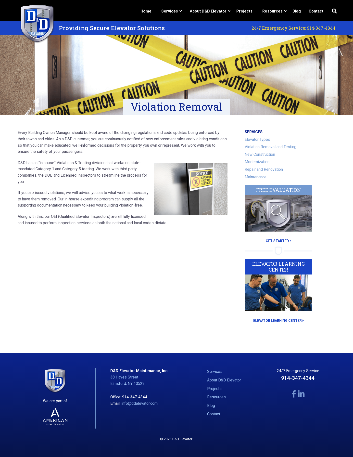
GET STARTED (278, 241)
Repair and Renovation (264, 169)
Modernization (257, 161)
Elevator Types (257, 139)
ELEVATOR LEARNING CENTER (278, 321)
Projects (244, 11)
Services (214, 371)
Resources (216, 397)
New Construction (260, 154)
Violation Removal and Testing (270, 146)
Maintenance (255, 177)
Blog (296, 11)
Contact (316, 11)
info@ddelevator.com (139, 403)
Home (145, 11)
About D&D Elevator (224, 380)
